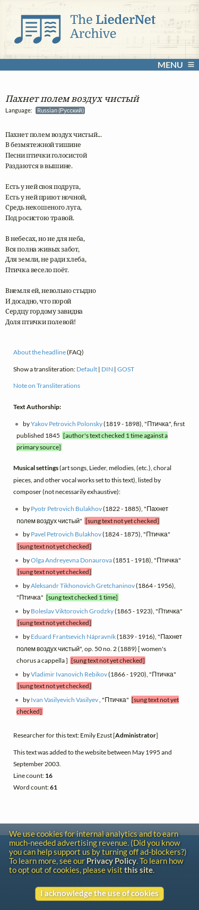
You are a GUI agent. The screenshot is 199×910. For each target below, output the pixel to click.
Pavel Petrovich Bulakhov (66, 534)
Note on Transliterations (46, 385)
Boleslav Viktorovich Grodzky (72, 611)
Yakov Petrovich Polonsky (66, 423)
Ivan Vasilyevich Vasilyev (64, 700)
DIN (107, 368)
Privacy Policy (111, 860)
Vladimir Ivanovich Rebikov (69, 674)
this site (138, 869)
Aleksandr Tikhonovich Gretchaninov (83, 586)
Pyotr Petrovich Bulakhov (66, 509)
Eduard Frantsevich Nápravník (73, 636)
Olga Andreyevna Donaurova (71, 560)
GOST (125, 368)
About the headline (39, 352)
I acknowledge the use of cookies (99, 893)
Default (86, 368)
